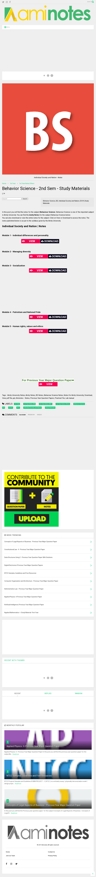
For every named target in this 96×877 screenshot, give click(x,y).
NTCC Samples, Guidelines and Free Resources (29, 775)
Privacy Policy (52, 855)
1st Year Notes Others (26, 183)
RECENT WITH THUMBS (14, 660)
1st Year (13, 183)
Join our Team (10, 855)
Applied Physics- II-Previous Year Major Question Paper (33, 746)
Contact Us (51, 852)
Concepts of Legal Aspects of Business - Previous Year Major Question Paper (44, 805)
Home (4, 183)
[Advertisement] (48, 48)
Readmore (16, 754)
